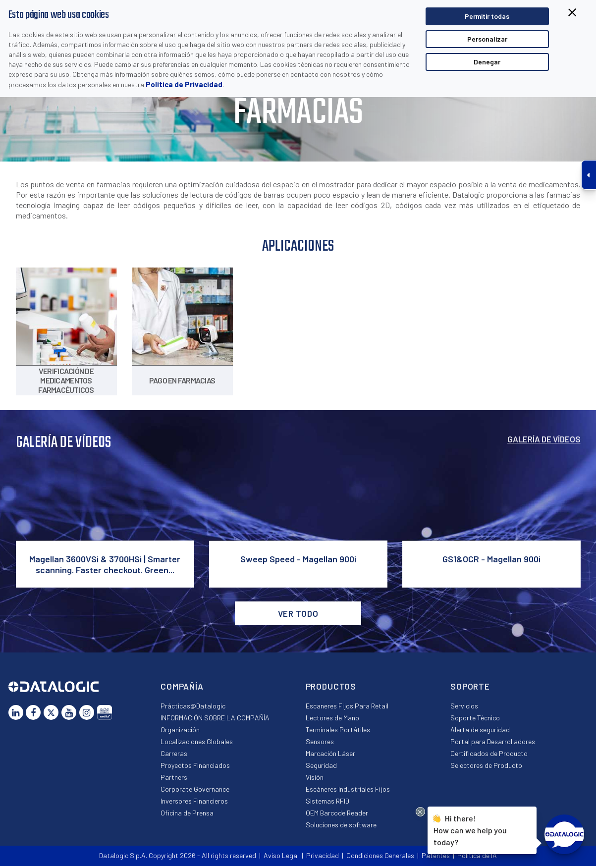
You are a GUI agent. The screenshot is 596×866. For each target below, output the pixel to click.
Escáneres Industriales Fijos (348, 789)
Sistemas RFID (327, 801)
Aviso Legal (281, 855)
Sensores (320, 741)
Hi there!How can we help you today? (470, 829)
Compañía (182, 686)
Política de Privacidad (184, 84)
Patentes (436, 855)
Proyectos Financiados (195, 765)
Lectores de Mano (332, 717)
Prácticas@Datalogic (193, 706)
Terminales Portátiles (338, 729)
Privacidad (322, 855)
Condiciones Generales (380, 855)
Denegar (487, 61)
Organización (180, 729)
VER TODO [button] (298, 613)
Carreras (174, 753)
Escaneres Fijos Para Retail (347, 706)
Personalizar (487, 39)
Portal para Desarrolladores (492, 741)
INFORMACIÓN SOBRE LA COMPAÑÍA (215, 717)
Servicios (464, 706)
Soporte (470, 686)
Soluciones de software (341, 824)
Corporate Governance (195, 789)
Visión (315, 777)
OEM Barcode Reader (337, 813)
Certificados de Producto (489, 753)
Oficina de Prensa (187, 813)
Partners (174, 777)
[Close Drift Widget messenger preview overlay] (420, 811)
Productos (331, 686)
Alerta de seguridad (480, 729)
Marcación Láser (330, 753)
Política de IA (477, 855)
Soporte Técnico (475, 717)
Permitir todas (487, 16)
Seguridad (321, 765)
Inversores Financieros (194, 801)
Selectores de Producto (486, 765)
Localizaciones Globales (197, 741)
